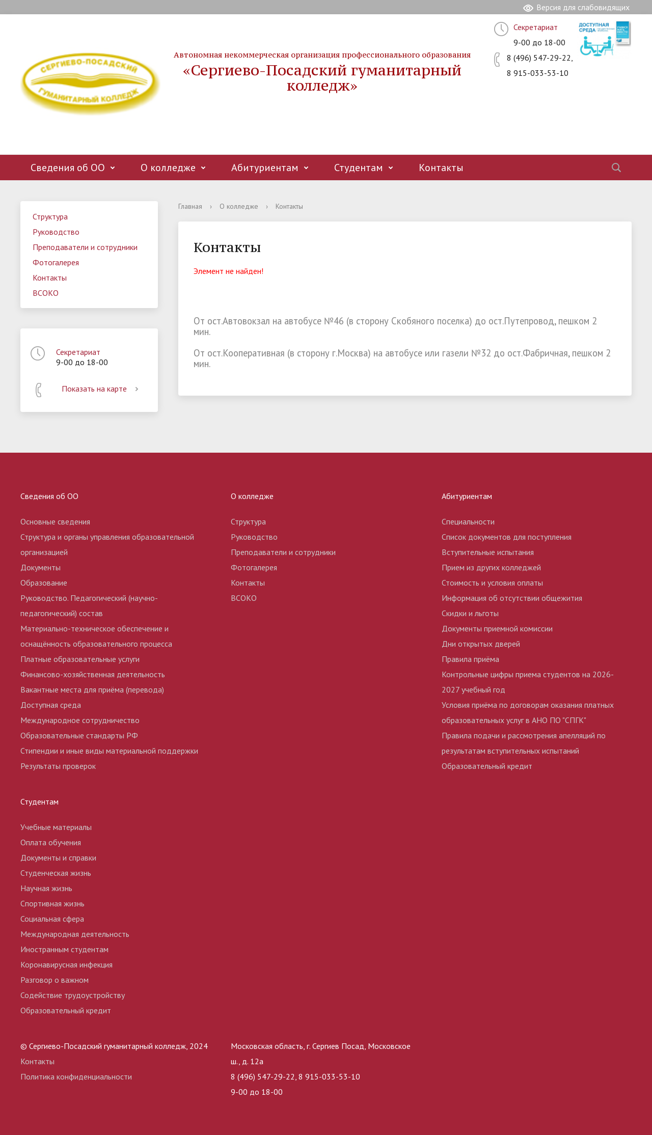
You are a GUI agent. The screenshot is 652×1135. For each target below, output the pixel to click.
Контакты (441, 167)
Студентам (358, 167)
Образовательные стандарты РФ (79, 735)
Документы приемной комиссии (497, 628)
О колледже (168, 167)
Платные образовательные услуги (80, 659)
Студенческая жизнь (55, 873)
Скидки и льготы (470, 613)
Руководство (56, 232)
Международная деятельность (74, 934)
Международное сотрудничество (80, 720)
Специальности (468, 521)
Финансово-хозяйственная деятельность (92, 674)
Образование (43, 582)
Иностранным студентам (64, 949)
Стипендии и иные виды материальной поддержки (109, 750)
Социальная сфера (52, 918)
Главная (190, 206)
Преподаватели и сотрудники (85, 247)
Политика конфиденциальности (76, 1076)
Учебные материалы (56, 827)
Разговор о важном (54, 980)
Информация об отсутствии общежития (512, 598)
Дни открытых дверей (481, 644)
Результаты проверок (58, 766)
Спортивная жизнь (52, 903)
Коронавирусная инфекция (66, 964)
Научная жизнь (46, 888)
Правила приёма (470, 659)
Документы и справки (58, 857)
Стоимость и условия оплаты (492, 582)
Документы (40, 567)
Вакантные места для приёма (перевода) (92, 689)
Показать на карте (102, 388)
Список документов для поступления (507, 537)
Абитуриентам (264, 167)
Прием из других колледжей (491, 567)
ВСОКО (46, 293)
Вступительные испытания (488, 552)
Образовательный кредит (487, 766)
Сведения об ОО (68, 167)
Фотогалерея (56, 262)
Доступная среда (50, 705)
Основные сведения (55, 521)
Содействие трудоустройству (72, 995)
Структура (50, 216)
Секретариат (535, 27)
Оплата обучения (50, 842)
